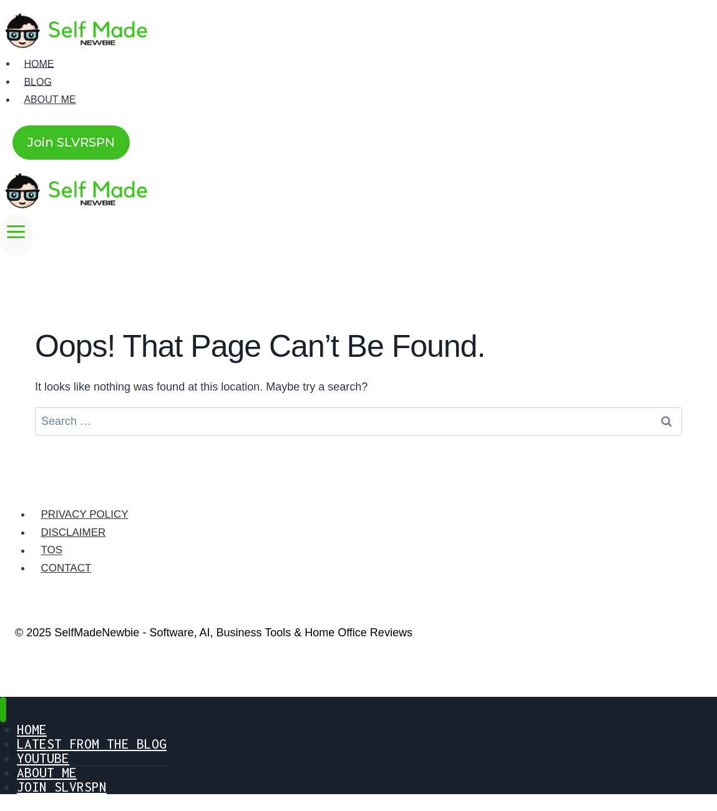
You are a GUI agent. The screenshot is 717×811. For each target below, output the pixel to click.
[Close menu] (3, 709)
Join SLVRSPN (71, 142)
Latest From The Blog (92, 743)
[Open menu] (16, 235)
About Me (50, 99)
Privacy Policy (84, 514)
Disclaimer (73, 532)
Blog (37, 81)
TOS (51, 550)
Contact (66, 568)
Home (39, 63)
